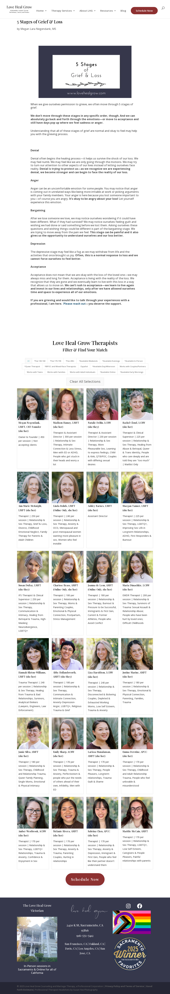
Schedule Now (144, 10)
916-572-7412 (84, 936)
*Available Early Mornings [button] (131, 372)
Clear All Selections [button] (85, 381)
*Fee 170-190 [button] (55, 361)
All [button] (28, 361)
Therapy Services (61, 10)
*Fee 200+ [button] (70, 361)
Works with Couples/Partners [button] (133, 366)
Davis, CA (71, 948)
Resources (106, 10)
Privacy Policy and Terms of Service (124, 986)
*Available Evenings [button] (111, 361)
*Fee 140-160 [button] (39, 361)
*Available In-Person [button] (134, 361)
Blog (123, 10)
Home (40, 10)
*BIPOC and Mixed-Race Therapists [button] (60, 366)
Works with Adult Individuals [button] (82, 372)
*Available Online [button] (107, 372)
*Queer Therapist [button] (32, 366)
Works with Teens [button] (35, 372)
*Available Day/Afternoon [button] (103, 366)
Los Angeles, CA (89, 948)
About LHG (86, 10)
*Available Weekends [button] (88, 361)
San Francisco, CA (76, 944)
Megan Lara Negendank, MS (38, 29)
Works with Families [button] (56, 372)
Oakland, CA (96, 944)
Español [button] (84, 366)
